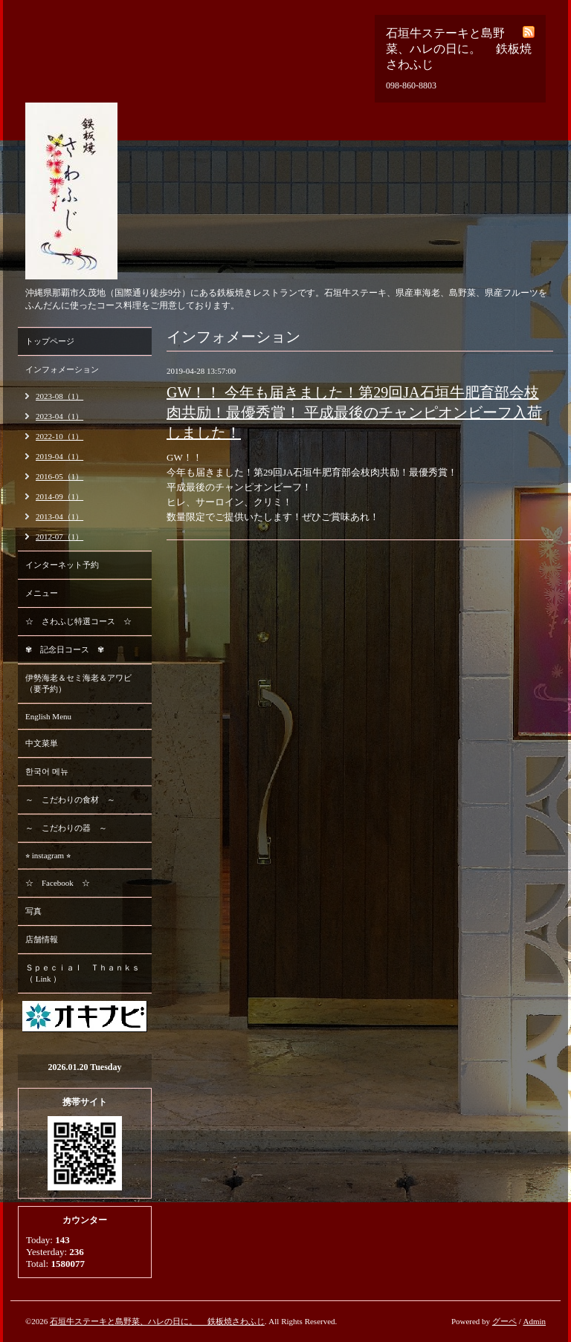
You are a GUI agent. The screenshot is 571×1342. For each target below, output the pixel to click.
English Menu (48, 716)
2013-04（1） (59, 516)
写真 (33, 911)
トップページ (49, 341)
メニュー (41, 593)
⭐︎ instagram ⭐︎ (48, 855)
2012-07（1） (59, 536)
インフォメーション (62, 369)
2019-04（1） (59, 456)
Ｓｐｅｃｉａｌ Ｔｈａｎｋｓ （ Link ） (82, 973)
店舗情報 (41, 939)
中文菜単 (41, 743)
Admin (534, 1321)
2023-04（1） (59, 416)
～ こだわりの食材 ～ (70, 799)
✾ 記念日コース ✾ (64, 649)
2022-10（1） (59, 436)
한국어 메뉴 (46, 771)
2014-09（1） (59, 496)
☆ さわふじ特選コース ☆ (78, 621)
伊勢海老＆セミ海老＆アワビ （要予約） (78, 683)
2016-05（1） (59, 476)
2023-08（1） (59, 396)
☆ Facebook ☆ (57, 882)
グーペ (504, 1321)
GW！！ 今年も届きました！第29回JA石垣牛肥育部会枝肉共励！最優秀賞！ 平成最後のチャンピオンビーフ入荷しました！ (354, 412)
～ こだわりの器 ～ (66, 827)
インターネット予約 (62, 564)
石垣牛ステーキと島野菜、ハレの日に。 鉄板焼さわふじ (157, 1321)
